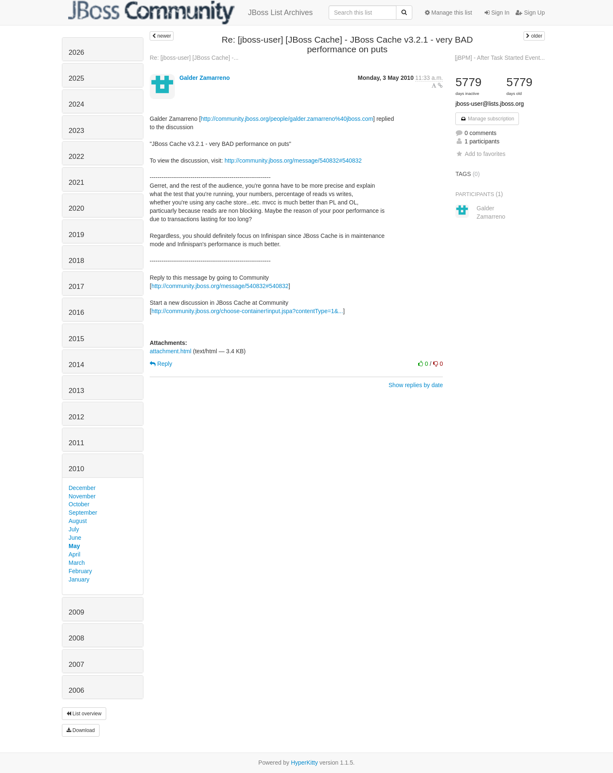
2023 (76, 131)
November (82, 496)
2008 (76, 638)
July (74, 529)
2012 (76, 417)
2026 (76, 52)
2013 (76, 391)
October (79, 504)
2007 (76, 664)
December (82, 488)
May (74, 546)
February (80, 571)
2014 (76, 365)
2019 (76, 235)
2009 (76, 612)
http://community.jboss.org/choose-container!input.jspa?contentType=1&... (247, 311)
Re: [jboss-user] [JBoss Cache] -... (194, 57)
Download (80, 730)
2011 (76, 443)
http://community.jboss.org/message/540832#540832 (293, 160)
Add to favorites (480, 154)
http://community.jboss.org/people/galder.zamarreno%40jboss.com (287, 118)
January (79, 579)
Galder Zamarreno (204, 77)
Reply (161, 363)
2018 (76, 261)
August (78, 521)
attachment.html (171, 351)
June (75, 537)
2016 (76, 312)
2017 (76, 287)
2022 (76, 157)
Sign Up (530, 12)
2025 (76, 78)
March (77, 562)
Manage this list (448, 12)
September (83, 512)
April (74, 554)
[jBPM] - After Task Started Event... (500, 57)
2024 (76, 104)
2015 (76, 339)
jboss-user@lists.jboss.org (489, 103)
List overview (84, 714)
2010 (76, 469)
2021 (76, 182)
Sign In (497, 12)
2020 (76, 208)
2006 (76, 690)
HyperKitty (304, 762)
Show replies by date (415, 385)
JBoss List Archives (190, 12)
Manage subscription (487, 119)
